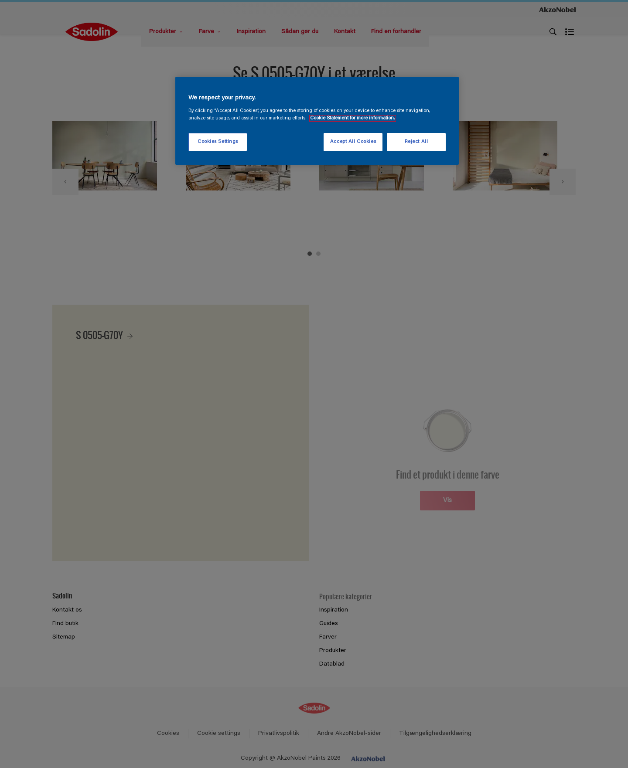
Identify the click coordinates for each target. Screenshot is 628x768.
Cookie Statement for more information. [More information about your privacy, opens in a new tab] (352, 118)
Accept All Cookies (353, 141)
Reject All (416, 141)
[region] (317, 121)
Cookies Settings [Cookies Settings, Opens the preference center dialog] (218, 141)
